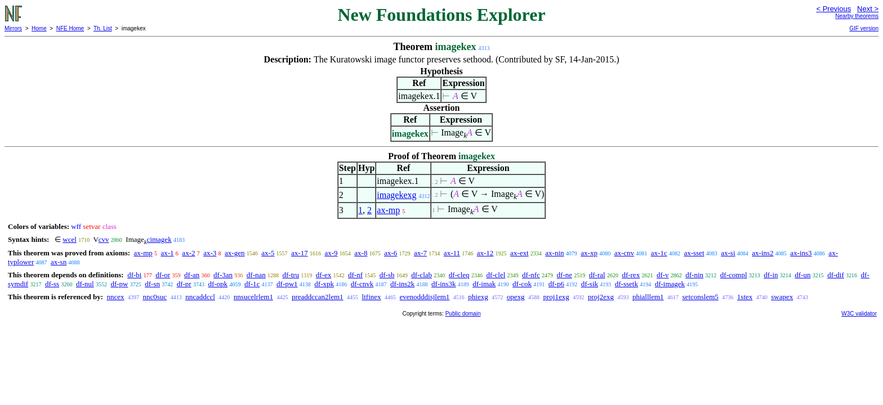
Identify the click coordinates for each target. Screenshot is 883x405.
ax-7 (420, 253)
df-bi (134, 275)
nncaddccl (200, 296)
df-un (802, 275)
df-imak (484, 284)
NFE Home (70, 28)
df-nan (256, 275)
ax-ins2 (762, 253)
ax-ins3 (800, 253)
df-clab (421, 275)
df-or (162, 275)
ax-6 (390, 253)
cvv (104, 239)
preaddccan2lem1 (318, 296)
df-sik (589, 284)
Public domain (463, 313)
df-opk (218, 284)
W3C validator (859, 313)
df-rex (631, 275)
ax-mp (388, 210)
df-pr (184, 284)
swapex (782, 296)
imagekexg (396, 195)
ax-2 (188, 253)
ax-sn (58, 262)
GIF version (863, 28)
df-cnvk (362, 284)
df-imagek (670, 284)
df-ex (323, 275)
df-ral (597, 275)
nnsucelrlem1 (253, 296)
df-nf (355, 275)
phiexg (478, 296)
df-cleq (459, 275)
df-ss (52, 284)
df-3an (223, 275)
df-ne (564, 275)
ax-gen (234, 253)
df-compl (733, 275)
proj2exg (601, 296)
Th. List (102, 28)
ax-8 (360, 253)
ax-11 (452, 253)
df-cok (522, 284)
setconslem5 (701, 296)
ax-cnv (624, 253)
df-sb (387, 275)
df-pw (119, 284)
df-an (191, 275)
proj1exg (556, 296)
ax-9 (330, 253)
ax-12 (485, 253)
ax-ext (519, 253)
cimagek (159, 239)
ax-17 (299, 253)
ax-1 (167, 253)
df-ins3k (443, 284)
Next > (867, 8)
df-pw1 (287, 284)
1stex (744, 296)
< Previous (833, 8)
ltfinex (371, 296)
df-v (663, 275)
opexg (516, 296)
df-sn (152, 284)
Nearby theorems (856, 16)
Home (39, 28)
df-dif (835, 275)
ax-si (728, 253)
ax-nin (554, 253)
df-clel (495, 275)
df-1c (252, 284)
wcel (70, 239)
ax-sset (694, 253)
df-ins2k (402, 284)
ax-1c (659, 253)
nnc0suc (155, 296)
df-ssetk (626, 284)
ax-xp (589, 253)
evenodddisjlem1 (425, 296)
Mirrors (13, 28)
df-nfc (531, 275)
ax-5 (267, 253)
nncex (115, 296)
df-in (771, 275)
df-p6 (556, 284)
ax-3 (209, 253)
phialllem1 (648, 296)
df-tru (290, 275)
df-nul (85, 284)
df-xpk (324, 284)
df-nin (694, 275)
